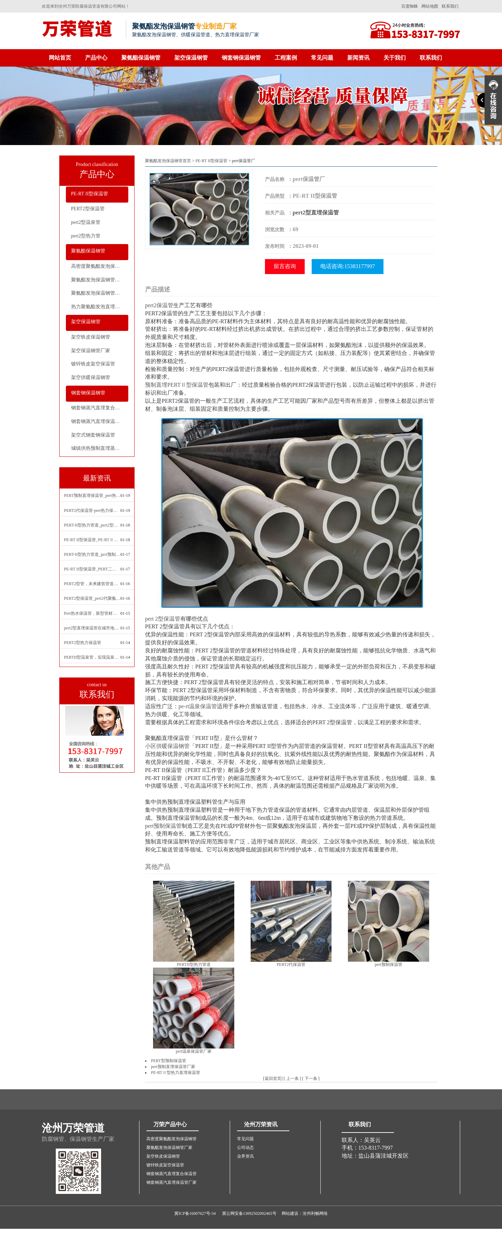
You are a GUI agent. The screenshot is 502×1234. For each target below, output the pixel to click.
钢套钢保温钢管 (241, 58)
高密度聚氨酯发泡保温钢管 (99, 266)
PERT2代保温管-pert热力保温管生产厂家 (92, 510)
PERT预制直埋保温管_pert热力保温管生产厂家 (92, 495)
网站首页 (60, 58)
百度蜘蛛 (409, 6)
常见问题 (322, 58)
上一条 (292, 1078)
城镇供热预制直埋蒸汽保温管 (99, 448)
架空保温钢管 (191, 58)
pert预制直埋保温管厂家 (173, 1066)
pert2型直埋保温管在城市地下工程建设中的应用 (92, 628)
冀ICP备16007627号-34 (195, 1213)
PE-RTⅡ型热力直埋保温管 (175, 1072)
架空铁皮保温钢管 (90, 337)
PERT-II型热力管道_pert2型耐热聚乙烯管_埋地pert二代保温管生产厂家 (92, 525)
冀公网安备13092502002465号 (249, 1213)
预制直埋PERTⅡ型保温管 (176, 385)
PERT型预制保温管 (168, 1060)
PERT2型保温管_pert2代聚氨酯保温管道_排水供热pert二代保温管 (92, 598)
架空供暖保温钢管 (90, 377)
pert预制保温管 (163, 826)
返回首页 (273, 1078)
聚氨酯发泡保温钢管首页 (168, 160)
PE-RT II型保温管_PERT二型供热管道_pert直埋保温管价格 (92, 569)
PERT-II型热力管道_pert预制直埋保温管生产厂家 (92, 554)
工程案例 (286, 58)
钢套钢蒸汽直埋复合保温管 (99, 407)
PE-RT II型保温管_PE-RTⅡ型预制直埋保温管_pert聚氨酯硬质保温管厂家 (92, 539)
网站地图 (429, 6)
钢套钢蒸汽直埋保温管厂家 (99, 421)
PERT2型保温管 (88, 208)
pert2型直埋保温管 (315, 212)
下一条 (311, 1078)
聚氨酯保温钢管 (140, 58)
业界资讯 (245, 1156)
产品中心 (96, 58)
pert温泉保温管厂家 (194, 1051)
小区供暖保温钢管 (167, 746)
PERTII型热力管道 (194, 964)
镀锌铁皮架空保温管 (93, 363)
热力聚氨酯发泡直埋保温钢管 (99, 306)
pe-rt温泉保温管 (197, 706)
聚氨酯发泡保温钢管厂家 (98, 279)
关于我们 (394, 58)
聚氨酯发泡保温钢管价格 (98, 293)
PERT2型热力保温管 (82, 642)
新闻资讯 (358, 58)
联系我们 (450, 6)
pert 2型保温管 (162, 619)
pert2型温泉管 (86, 222)
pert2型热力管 (86, 236)
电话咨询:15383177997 (347, 266)
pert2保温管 (159, 305)
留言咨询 (285, 266)
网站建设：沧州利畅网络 (305, 1213)
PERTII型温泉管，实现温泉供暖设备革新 (92, 657)
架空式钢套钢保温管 (93, 435)
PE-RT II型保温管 (89, 193)
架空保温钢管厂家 (90, 350)
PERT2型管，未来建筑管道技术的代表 (92, 583)
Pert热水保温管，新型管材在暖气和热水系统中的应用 (92, 613)
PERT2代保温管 (291, 964)
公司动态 (245, 1147)
